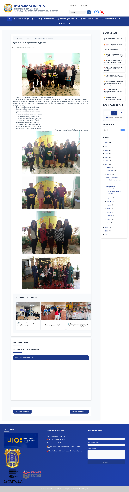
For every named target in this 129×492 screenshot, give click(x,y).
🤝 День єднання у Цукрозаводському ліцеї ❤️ (112, 98)
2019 (106, 227)
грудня (109, 167)
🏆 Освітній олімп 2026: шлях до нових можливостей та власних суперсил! (113, 83)
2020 (107, 164)
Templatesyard (83, 489)
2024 (107, 150)
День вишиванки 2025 (111, 49)
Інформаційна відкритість (43, 19)
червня (109, 205)
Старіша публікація (79, 412)
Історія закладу (21, 19)
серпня (109, 201)
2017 (106, 235)
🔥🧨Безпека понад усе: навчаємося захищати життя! (113, 75)
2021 (106, 161)
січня (108, 223)
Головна (71, 6)
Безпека (64, 24)
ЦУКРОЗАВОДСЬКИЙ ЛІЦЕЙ (30, 6)
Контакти (83, 6)
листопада (110, 171)
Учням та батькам (111, 19)
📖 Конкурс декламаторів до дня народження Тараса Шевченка (113, 68)
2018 (106, 231)
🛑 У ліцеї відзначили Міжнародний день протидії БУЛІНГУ (113, 91)
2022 (107, 157)
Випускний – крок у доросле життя (113, 39)
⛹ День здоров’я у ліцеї (51, 325)
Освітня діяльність (67, 19)
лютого (109, 219)
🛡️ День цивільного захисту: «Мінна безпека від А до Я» (78, 325)
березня (109, 216)
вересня (110, 198)
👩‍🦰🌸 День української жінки (113, 44)
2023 (107, 154)
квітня (109, 212)
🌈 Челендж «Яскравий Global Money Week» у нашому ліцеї (113, 55)
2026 (107, 143)
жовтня (109, 174)
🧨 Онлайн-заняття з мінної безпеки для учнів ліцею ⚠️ (113, 61)
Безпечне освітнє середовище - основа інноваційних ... (113, 179)
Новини (29, 38)
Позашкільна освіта (89, 19)
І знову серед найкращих (110, 187)
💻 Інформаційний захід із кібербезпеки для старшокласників (26, 325)
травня (109, 208)
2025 (107, 146)
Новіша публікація (22, 412)
